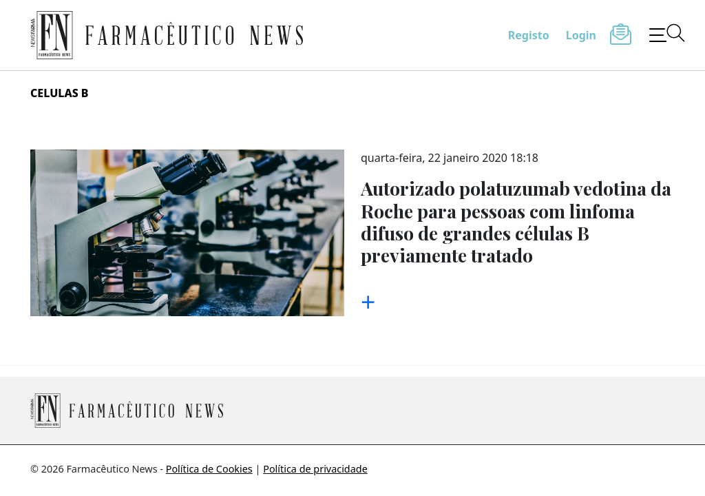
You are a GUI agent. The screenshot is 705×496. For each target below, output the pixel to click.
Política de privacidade (315, 468)
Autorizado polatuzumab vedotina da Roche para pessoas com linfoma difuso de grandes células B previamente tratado (516, 221)
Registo (528, 35)
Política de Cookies (209, 468)
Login (581, 35)
